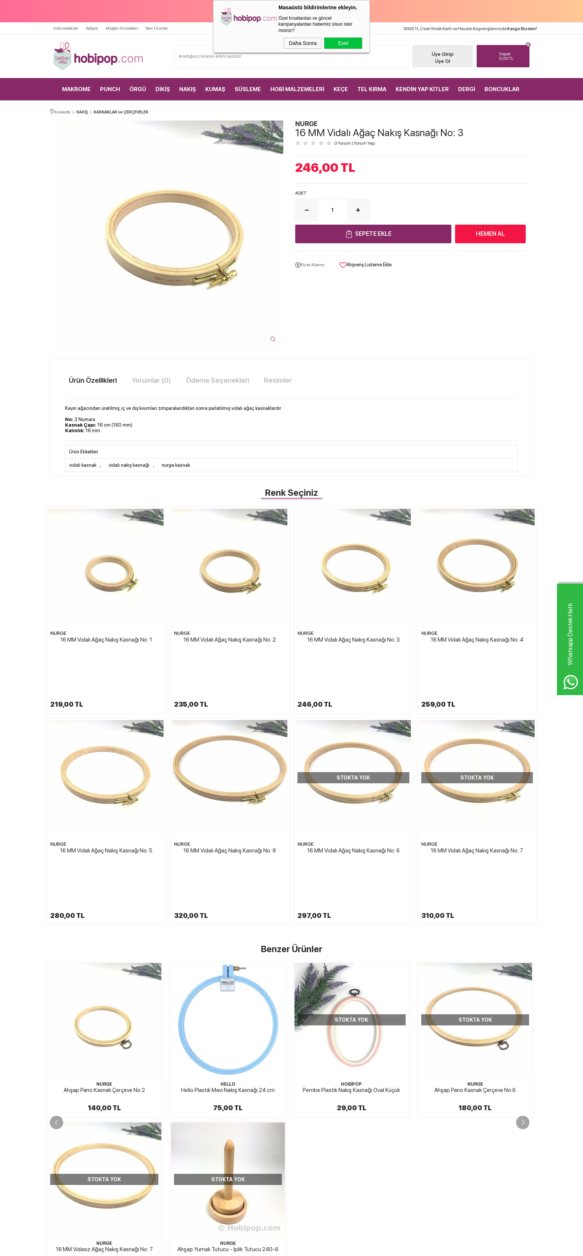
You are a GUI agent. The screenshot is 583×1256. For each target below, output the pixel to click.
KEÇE (341, 89)
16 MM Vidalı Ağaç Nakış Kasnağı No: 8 (229, 803)
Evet (343, 43)
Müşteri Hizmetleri (122, 28)
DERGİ (466, 89)
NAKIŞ (187, 89)
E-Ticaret (271, 1246)
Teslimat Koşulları (315, 1079)
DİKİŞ (162, 89)
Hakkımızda (310, 1066)
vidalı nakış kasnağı (129, 465)
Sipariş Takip (390, 1131)
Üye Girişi (442, 54)
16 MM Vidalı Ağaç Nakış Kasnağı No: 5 (106, 803)
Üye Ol (442, 61)
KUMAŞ (215, 89)
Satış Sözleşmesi (314, 1105)
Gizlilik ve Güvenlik (317, 1131)
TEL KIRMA (371, 89)
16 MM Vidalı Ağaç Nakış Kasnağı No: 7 (477, 803)
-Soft (254, 1246)
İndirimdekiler (66, 28)
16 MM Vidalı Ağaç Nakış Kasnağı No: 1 (106, 639)
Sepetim (386, 1118)
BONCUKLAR (501, 89)
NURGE (58, 633)
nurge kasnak (176, 465)
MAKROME (76, 89)
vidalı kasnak (82, 465)
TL (512, 56)
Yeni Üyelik (468, 1066)
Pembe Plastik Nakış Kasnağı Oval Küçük (228, 996)
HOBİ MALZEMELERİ (297, 89)
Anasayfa (387, 1066)
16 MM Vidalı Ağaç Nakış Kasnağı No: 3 (353, 639)
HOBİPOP (228, 990)
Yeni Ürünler (156, 28)
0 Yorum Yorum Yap (354, 143)
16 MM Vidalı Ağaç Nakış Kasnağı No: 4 (477, 639)
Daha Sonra (303, 43)
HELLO (104, 990)
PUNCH (110, 89)
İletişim (92, 28)
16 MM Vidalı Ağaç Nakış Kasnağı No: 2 (229, 639)
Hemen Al (490, 233)
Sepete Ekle (373, 233)
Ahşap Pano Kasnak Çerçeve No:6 (351, 996)
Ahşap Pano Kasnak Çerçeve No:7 (475, 996)
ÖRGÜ (137, 89)
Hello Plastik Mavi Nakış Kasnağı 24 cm (104, 996)
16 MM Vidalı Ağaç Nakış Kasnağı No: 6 (353, 803)
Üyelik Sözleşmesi (316, 1092)
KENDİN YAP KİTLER (422, 89)
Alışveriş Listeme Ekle (365, 265)
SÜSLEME (248, 89)
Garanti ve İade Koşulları (321, 1118)
